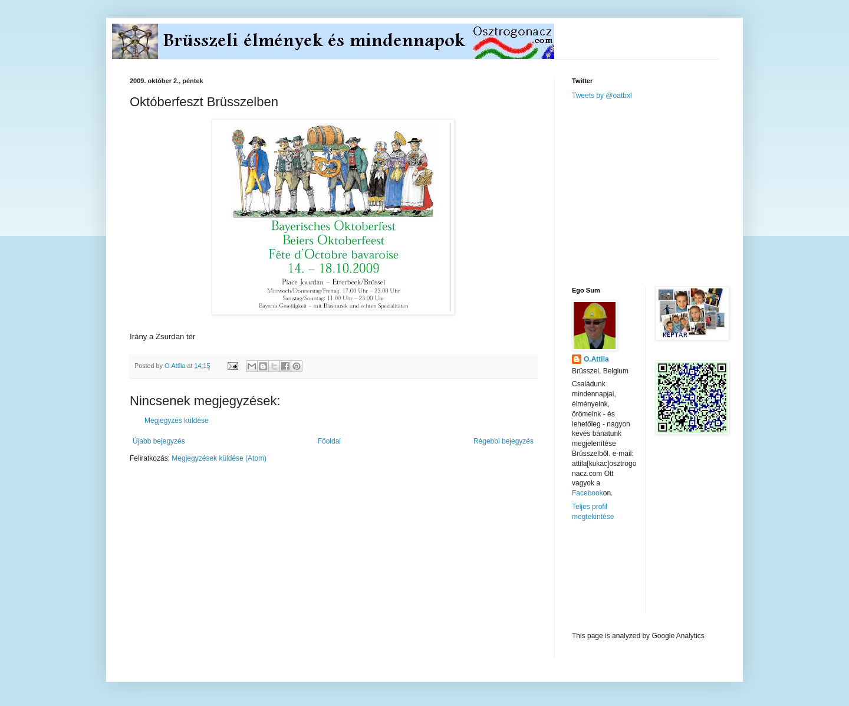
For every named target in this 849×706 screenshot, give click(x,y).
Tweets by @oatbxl (602, 95)
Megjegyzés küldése (176, 420)
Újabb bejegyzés (159, 441)
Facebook (587, 493)
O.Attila (596, 359)
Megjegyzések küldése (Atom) (219, 458)
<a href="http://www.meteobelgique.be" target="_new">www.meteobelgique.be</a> (622, 576)
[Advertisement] (660, 192)
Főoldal (329, 441)
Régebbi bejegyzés (503, 441)
